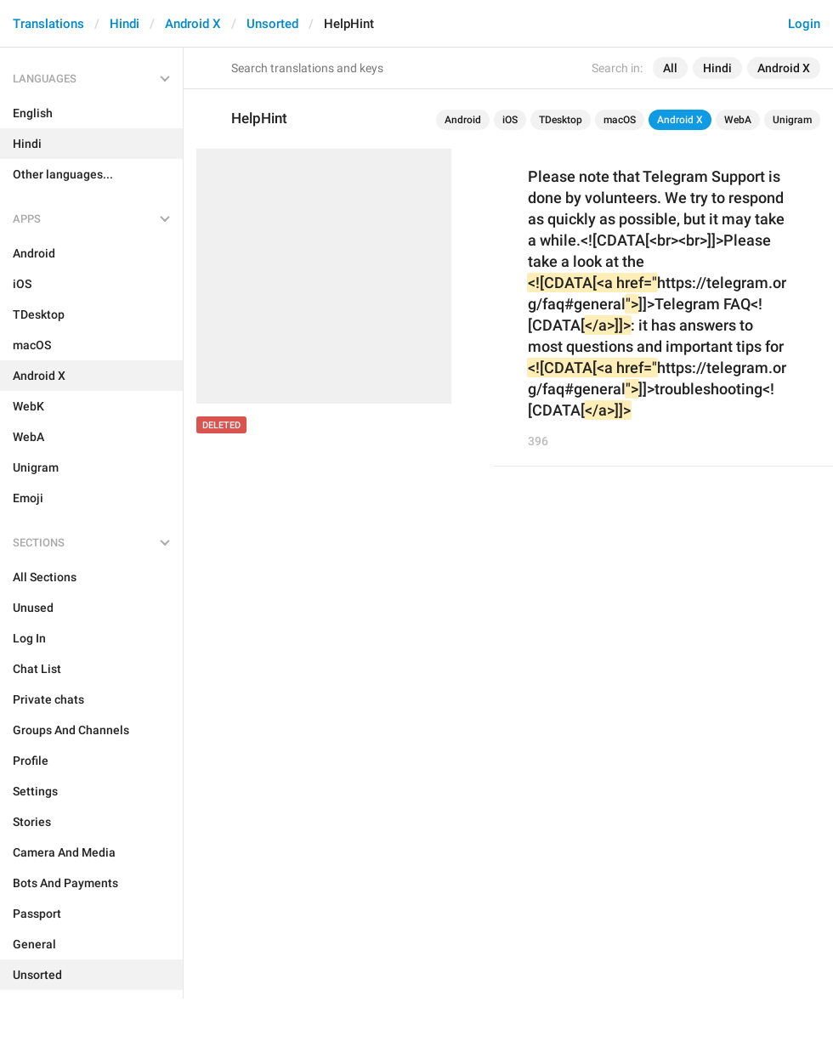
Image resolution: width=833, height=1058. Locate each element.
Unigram (792, 120)
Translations (48, 23)
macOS (620, 120)
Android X (193, 23)
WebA (737, 120)
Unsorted (272, 23)
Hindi (124, 23)
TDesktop (560, 120)
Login (804, 23)
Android (463, 120)
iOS (510, 120)
